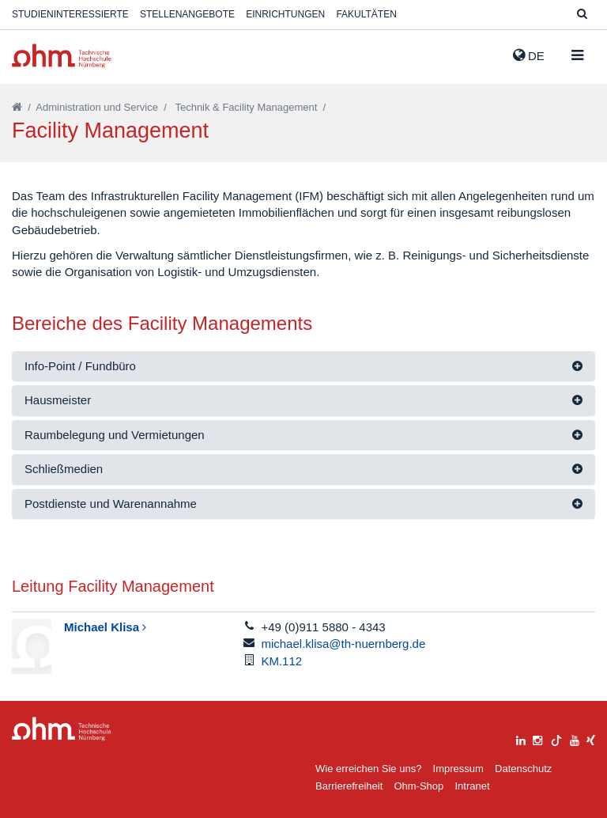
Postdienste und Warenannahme (111, 503)
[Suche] (582, 14)
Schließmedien (64, 468)
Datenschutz (523, 768)
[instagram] (537, 738)
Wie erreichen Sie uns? (368, 768)
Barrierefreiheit (349, 786)
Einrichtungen (285, 14)
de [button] (529, 55)
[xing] (590, 738)
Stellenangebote (187, 14)
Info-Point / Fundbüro (80, 366)
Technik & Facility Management (246, 107)
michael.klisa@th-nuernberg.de (343, 643)
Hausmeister (58, 400)
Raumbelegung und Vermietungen (115, 434)
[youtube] (574, 738)
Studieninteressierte (70, 14)
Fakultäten (366, 14)
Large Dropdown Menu (61, 729)
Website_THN (61, 56)
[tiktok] (556, 738)
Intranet (471, 786)
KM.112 (281, 661)
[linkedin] (521, 738)
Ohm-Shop (418, 786)
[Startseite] (17, 107)
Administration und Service (97, 107)
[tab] (303, 366)
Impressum (458, 768)
